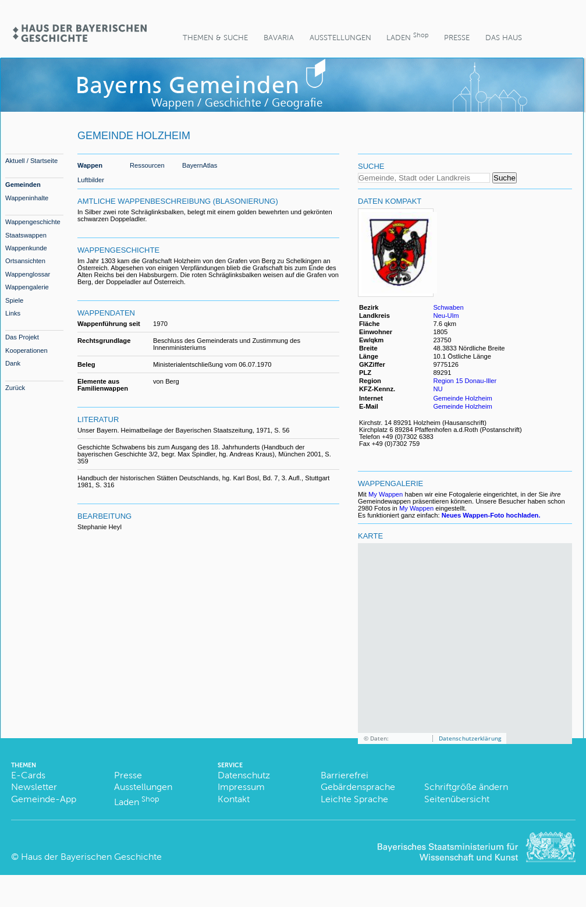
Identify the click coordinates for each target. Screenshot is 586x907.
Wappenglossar (27, 274)
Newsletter (34, 787)
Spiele (14, 300)
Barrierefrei (344, 775)
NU (437, 388)
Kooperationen (26, 350)
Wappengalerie (27, 287)
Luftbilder (90, 179)
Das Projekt (22, 337)
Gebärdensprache (358, 787)
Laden (407, 36)
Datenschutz (244, 775)
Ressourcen (147, 165)
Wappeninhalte (26, 197)
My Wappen (385, 494)
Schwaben (448, 307)
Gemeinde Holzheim (462, 398)
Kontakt (234, 799)
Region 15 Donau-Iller (464, 380)
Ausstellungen (340, 37)
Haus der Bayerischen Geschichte (91, 857)
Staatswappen (26, 235)
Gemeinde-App (43, 799)
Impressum (241, 787)
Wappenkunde (26, 248)
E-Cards (28, 775)
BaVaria (279, 37)
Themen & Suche (215, 37)
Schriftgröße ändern (466, 787)
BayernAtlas (199, 165)
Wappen (89, 165)
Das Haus (503, 37)
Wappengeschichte (33, 221)
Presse (457, 37)
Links (12, 313)
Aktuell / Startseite (31, 160)
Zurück (15, 387)
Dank (12, 363)
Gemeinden (23, 184)
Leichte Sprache (354, 799)
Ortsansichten (25, 260)
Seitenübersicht (456, 799)
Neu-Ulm (446, 315)
